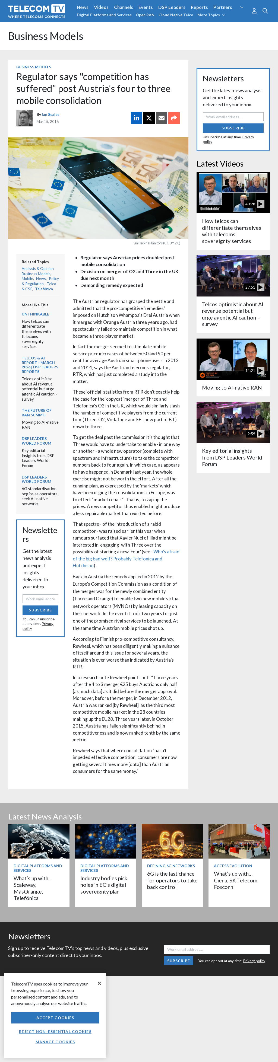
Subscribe (40, 610)
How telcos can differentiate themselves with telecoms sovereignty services (36, 334)
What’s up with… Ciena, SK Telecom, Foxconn (236, 880)
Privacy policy (254, 961)
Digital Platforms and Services (104, 14)
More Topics (211, 14)
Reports (199, 7)
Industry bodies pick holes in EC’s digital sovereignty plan (103, 885)
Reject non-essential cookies (55, 1031)
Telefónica (44, 288)
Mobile (27, 278)
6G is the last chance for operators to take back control (172, 880)
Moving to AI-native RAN (232, 387)
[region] (55, 1015)
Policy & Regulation (40, 281)
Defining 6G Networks (171, 865)
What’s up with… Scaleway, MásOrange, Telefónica (33, 888)
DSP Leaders (171, 7)
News (83, 7)
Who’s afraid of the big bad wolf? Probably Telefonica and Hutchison (126, 558)
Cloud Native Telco (176, 14)
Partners (222, 7)
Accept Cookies (55, 1017)
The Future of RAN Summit (37, 412)
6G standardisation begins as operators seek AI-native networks (40, 496)
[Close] (99, 983)
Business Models (45, 36)
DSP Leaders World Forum (36, 440)
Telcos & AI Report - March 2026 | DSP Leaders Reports (40, 365)
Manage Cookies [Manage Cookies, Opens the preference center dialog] (55, 1041)
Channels (123, 7)
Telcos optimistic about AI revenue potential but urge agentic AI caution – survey (40, 388)
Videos (101, 7)
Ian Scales (50, 114)
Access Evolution (233, 865)
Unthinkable (35, 314)
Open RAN (145, 14)
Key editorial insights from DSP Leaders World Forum (38, 458)
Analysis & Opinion (38, 268)
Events (145, 7)
